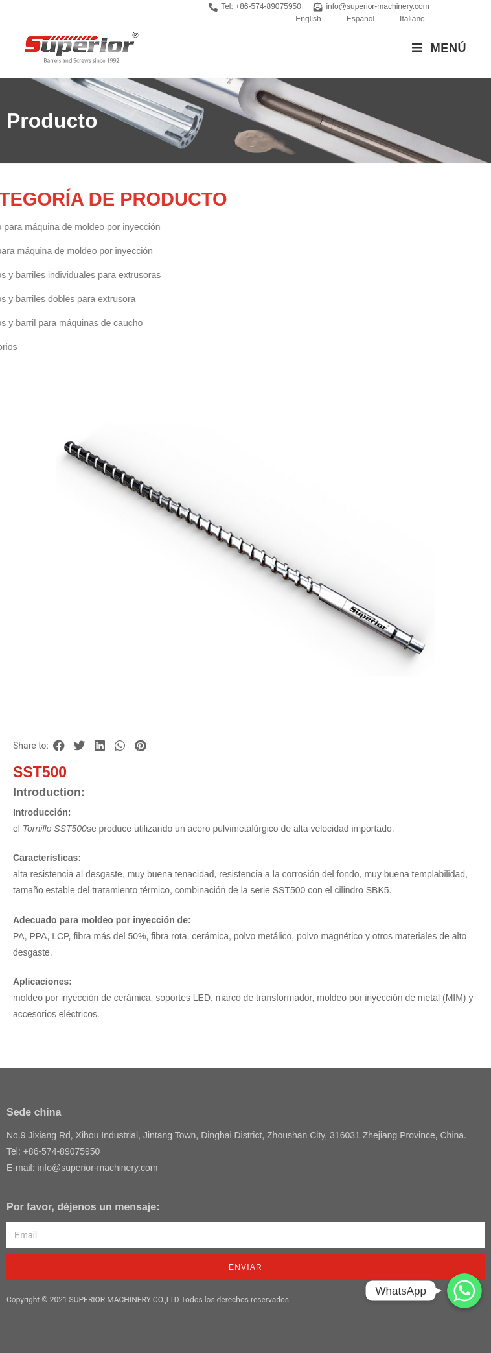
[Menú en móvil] (439, 48)
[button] (59, 745)
